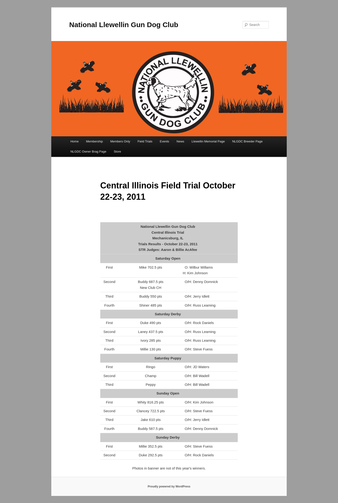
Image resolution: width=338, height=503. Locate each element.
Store (117, 151)
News (180, 141)
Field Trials (144, 141)
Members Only (120, 141)
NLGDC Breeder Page (247, 141)
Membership (94, 141)
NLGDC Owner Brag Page (88, 151)
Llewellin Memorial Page (208, 141)
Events (164, 141)
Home (74, 141)
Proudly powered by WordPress (169, 486)
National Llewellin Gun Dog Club (123, 25)
